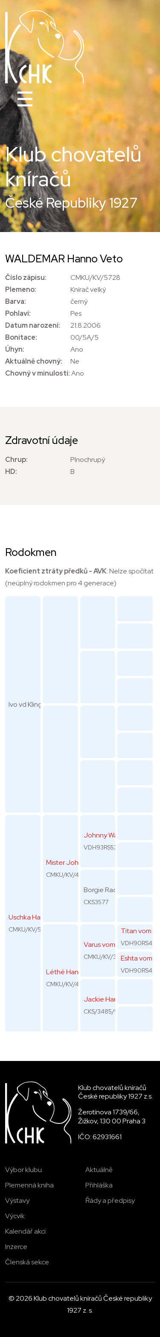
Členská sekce (27, 1262)
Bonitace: (21, 337)
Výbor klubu (23, 1169)
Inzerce (16, 1246)
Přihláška (99, 1185)
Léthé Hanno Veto (74, 971)
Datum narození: (32, 325)
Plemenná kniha (29, 1185)
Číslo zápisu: (26, 277)
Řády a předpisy (110, 1200)
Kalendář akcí (25, 1231)
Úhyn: (14, 349)
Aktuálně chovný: (33, 361)
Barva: (15, 301)
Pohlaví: (18, 313)
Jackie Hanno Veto (113, 999)
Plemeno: (20, 289)
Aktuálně (99, 1169)
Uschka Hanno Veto (39, 917)
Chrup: (16, 459)
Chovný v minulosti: (37, 373)
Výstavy (17, 1200)
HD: (11, 471)
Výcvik (15, 1215)
